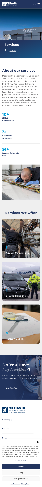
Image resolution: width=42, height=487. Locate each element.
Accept (21, 466)
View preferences (21, 479)
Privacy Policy (25, 484)
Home (5, 50)
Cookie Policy (15, 484)
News (4, 438)
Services (5, 429)
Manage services (20, 460)
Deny (21, 473)
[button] (39, 442)
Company (7, 420)
